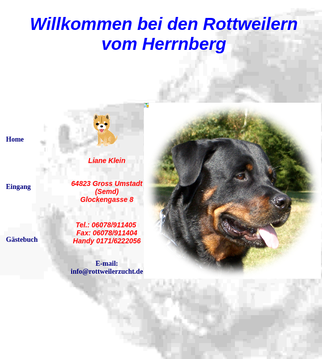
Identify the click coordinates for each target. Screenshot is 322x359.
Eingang (18, 186)
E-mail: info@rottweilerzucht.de (107, 267)
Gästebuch (22, 239)
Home (15, 139)
